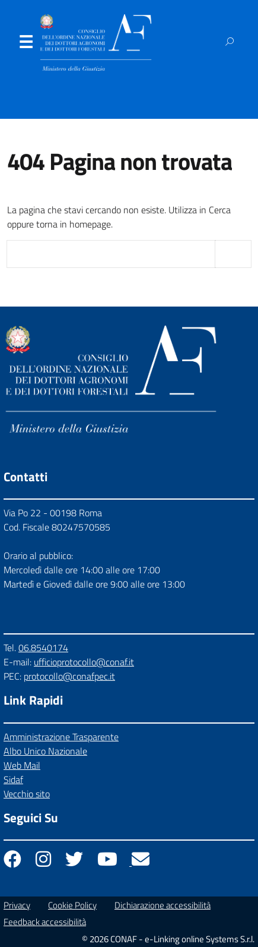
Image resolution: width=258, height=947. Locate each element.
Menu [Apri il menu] (25, 44)
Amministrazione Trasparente (61, 737)
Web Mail (22, 765)
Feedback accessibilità (45, 922)
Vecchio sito (27, 794)
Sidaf (13, 779)
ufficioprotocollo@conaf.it (84, 662)
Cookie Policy (72, 905)
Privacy (17, 905)
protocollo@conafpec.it (69, 676)
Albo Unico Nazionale (45, 751)
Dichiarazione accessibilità (162, 905)
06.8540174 (43, 647)
